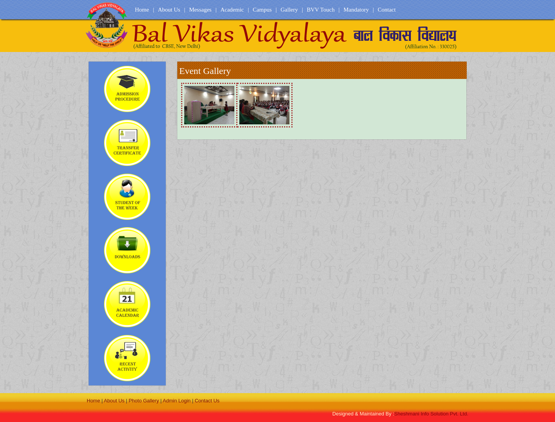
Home (142, 10)
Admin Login (176, 401)
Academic (232, 10)
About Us (169, 10)
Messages (200, 10)
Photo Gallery (144, 401)
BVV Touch (321, 10)
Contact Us (207, 401)
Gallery (289, 10)
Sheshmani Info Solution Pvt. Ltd (431, 414)
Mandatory (356, 10)
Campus (262, 10)
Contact (387, 10)
